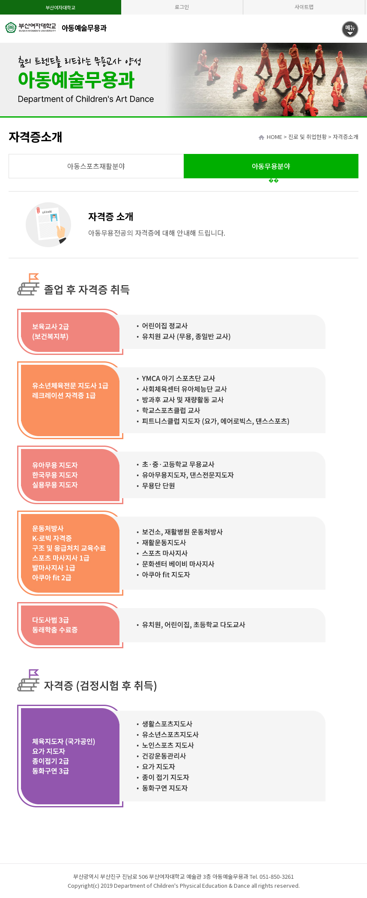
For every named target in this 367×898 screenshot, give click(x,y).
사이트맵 (304, 6)
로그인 (182, 6)
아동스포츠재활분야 (96, 166)
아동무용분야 (271, 166)
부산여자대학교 (60, 7)
